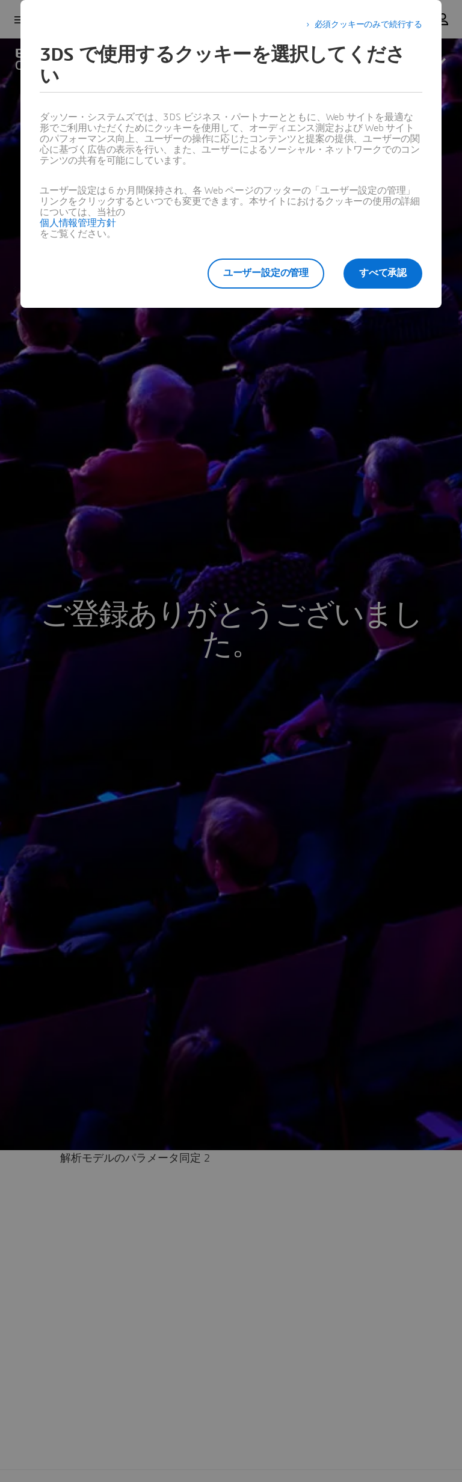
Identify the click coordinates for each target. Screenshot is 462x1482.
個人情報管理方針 (78, 223)
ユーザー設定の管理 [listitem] (266, 273)
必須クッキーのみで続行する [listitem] (368, 24)
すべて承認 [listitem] (383, 273)
